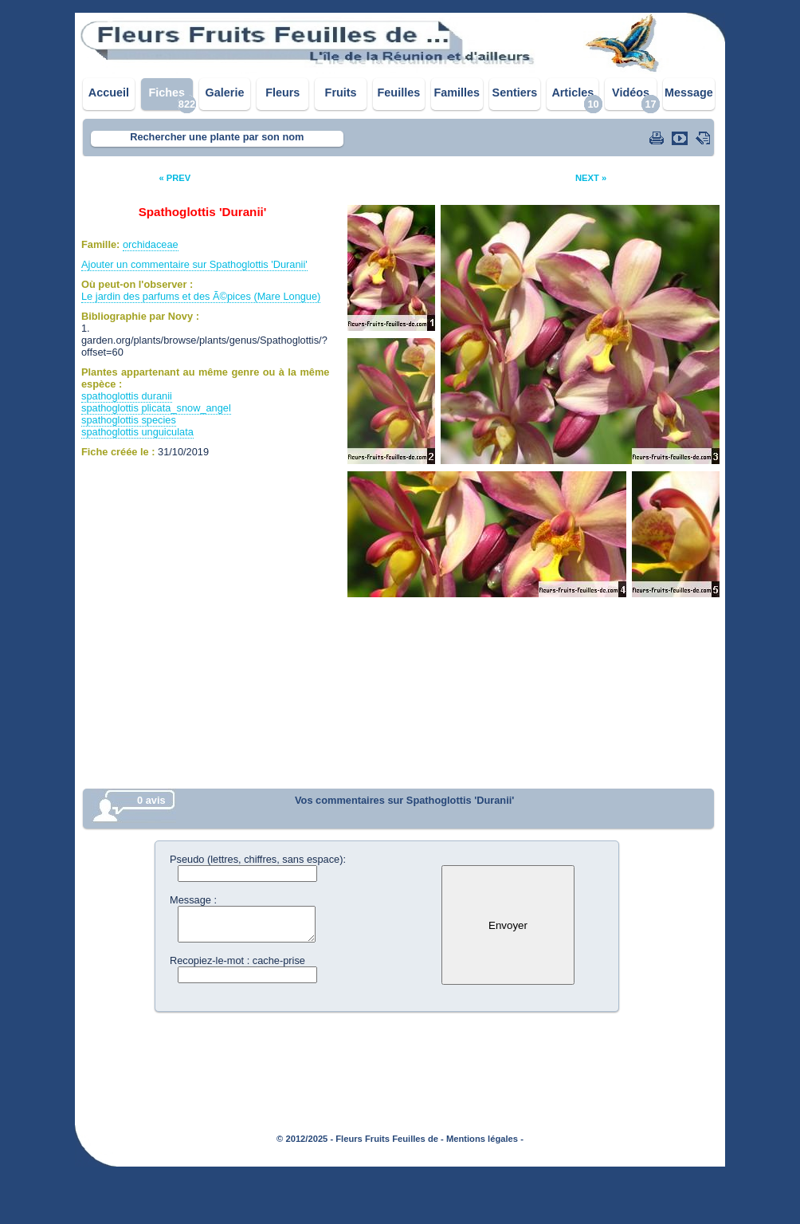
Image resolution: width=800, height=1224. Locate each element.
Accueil (108, 92)
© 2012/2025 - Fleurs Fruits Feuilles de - (360, 1138)
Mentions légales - (485, 1138)
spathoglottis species (128, 420)
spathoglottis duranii (126, 396)
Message (689, 92)
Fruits (341, 92)
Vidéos (630, 92)
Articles (572, 92)
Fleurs (282, 92)
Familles (456, 92)
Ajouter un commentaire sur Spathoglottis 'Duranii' (194, 264)
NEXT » (590, 178)
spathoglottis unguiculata (137, 432)
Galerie (225, 92)
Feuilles (399, 92)
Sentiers (515, 92)
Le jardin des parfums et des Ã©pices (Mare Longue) (200, 296)
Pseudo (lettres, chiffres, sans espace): (258, 859)
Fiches (166, 92)
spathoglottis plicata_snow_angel (156, 408)
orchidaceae (150, 244)
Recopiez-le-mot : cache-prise (237, 960)
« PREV (174, 178)
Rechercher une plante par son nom (217, 137)
